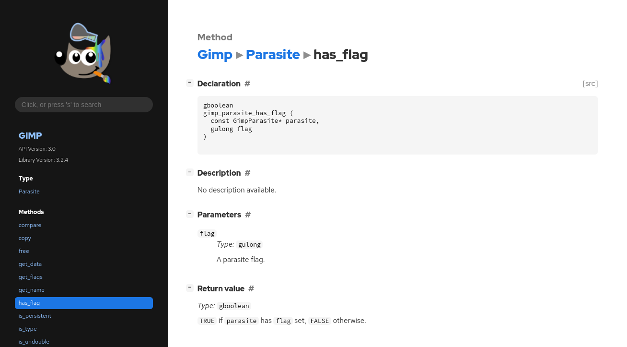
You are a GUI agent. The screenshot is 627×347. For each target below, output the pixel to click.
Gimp (30, 136)
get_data (30, 264)
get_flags (31, 277)
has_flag (29, 303)
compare (30, 225)
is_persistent (35, 316)
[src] (590, 83)
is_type (28, 329)
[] (191, 82)
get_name (32, 290)
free (24, 251)
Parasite (29, 191)
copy (25, 238)
